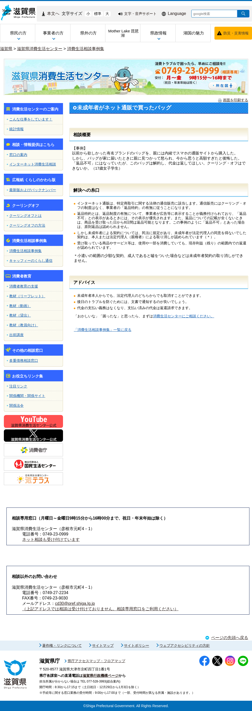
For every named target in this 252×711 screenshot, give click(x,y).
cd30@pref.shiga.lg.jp (75, 603)
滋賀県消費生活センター (39, 49)
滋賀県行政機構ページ (101, 675)
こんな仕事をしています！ (30, 119)
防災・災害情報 (236, 33)
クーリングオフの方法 (27, 225)
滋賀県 (6, 49)
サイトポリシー (136, 645)
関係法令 (16, 405)
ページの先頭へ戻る (229, 637)
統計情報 (16, 129)
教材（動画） (20, 306)
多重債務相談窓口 (23, 360)
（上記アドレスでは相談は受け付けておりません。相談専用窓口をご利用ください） (100, 609)
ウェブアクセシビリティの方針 (184, 645)
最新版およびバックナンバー (32, 190)
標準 (97, 14)
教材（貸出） (20, 315)
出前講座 (16, 335)
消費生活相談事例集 (85, 49)
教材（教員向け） (23, 325)
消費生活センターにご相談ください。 (183, 316)
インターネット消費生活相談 (32, 164)
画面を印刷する (235, 100)
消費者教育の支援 (23, 286)
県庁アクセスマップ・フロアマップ (96, 661)
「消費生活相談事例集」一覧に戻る (102, 330)
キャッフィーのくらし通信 (30, 260)
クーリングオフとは (25, 216)
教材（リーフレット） (27, 296)
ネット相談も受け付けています (51, 539)
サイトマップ (103, 645)
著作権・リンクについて (62, 645)
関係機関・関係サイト (27, 396)
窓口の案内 (18, 155)
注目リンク (18, 386)
